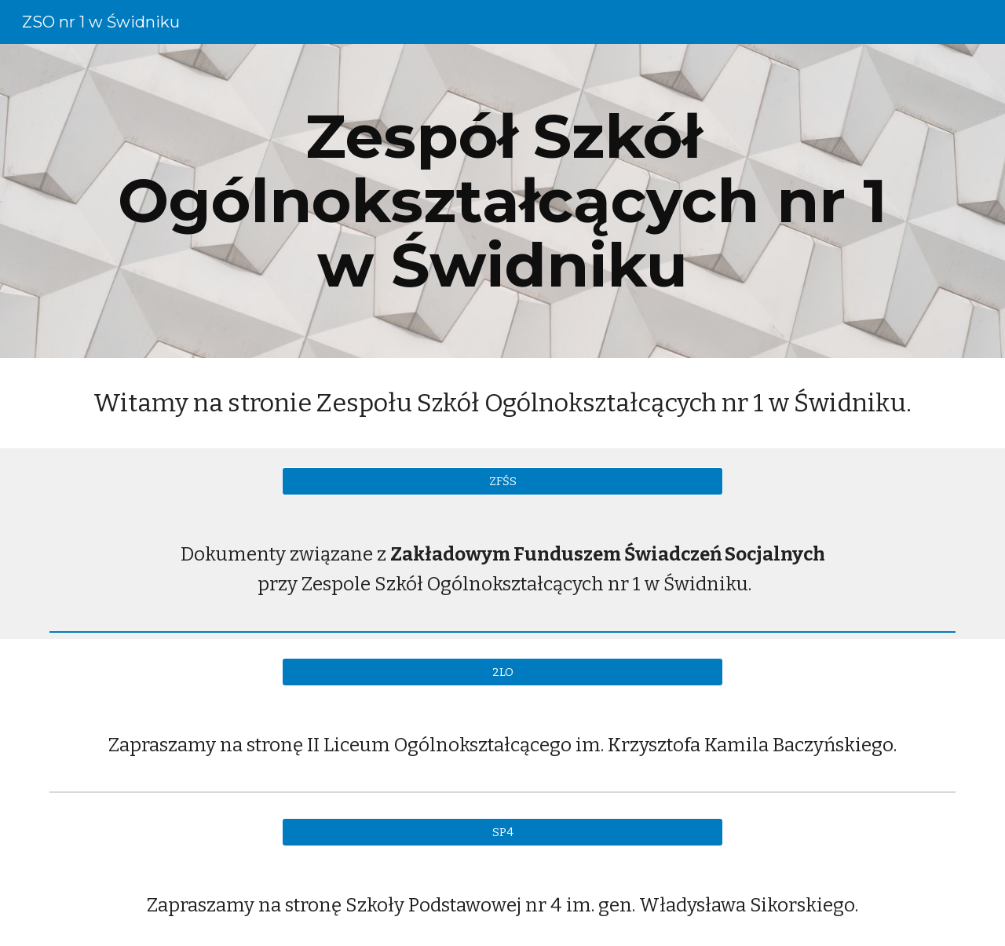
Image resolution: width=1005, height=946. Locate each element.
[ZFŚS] (502, 480)
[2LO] (502, 671)
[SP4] (502, 832)
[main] (502, 201)
